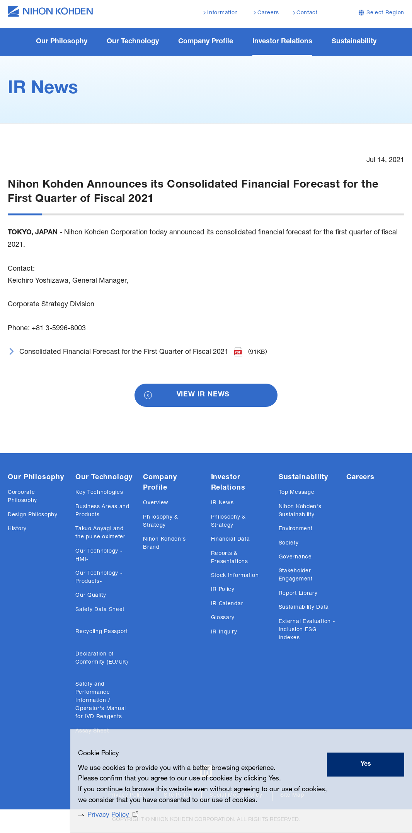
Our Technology (104, 478)
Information (222, 13)
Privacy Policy (99, 814)
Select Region (385, 13)
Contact (307, 13)
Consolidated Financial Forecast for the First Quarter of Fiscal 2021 (123, 353)
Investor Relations (228, 484)
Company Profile (160, 484)
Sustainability (304, 478)
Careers (360, 478)
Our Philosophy (36, 478)
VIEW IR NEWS (203, 396)
